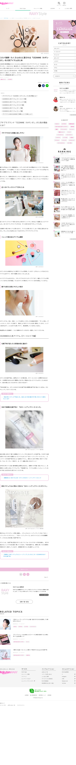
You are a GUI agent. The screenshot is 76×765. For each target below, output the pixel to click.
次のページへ (24, 569)
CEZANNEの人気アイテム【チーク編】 (12, 108)
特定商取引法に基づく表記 (48, 683)
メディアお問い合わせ (47, 674)
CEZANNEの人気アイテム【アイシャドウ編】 (14, 102)
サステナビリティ (21, 705)
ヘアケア (56, 61)
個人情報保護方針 (33, 695)
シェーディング (32, 626)
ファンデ (64, 140)
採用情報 (49, 695)
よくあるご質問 (68, 8)
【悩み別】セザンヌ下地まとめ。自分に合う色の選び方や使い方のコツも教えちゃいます (24, 398)
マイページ (24, 676)
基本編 (72, 126)
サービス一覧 (2, 705)
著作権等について (42, 695)
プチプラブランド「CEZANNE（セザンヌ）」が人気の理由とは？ (19, 96)
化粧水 (71, 137)
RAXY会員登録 (65, 672)
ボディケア (56, 58)
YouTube (64, 683)
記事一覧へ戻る (24, 602)
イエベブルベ (69, 134)
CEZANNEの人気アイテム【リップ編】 (12, 111)
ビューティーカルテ (26, 678)
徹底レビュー (3, 79)
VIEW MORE (72, 115)
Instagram (64, 676)
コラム (55, 67)
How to (15, 626)
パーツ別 (65, 137)
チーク (27, 641)
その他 (55, 71)
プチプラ (58, 137)
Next (46, 577)
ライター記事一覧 (44, 594)
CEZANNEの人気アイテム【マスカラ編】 (13, 105)
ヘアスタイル (60, 134)
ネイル (55, 64)
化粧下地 (27, 655)
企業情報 (26, 695)
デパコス (57, 140)
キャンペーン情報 (38, 8)
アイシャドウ (63, 129)
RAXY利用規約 (45, 681)
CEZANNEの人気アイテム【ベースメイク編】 (14, 99)
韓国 (57, 129)
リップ (69, 132)
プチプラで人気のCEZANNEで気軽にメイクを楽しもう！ (17, 114)
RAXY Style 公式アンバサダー (19, 641)
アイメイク (56, 55)
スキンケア (56, 48)
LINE (63, 678)
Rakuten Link (65, 681)
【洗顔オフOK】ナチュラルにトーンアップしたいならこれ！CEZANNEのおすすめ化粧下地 (24, 555)
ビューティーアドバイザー (27, 681)
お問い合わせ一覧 (11, 705)
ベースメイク (6, 77)
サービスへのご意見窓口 (47, 678)
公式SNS (52, 8)
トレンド (72, 129)
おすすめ (20, 626)
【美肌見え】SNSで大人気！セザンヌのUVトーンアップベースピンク (22, 478)
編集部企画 (71, 123)
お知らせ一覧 (45, 672)
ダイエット (71, 140)
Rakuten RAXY (6, 3)
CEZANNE (10, 79)
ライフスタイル (61, 143)
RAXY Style (23, 8)
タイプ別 (26, 626)
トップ (7, 8)
